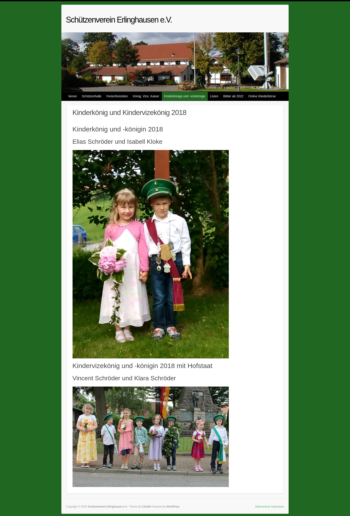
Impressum (277, 506)
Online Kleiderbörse (262, 96)
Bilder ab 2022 (233, 96)
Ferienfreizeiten (117, 96)
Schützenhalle (92, 96)
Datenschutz (262, 506)
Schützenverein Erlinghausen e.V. (119, 19)
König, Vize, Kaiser (146, 96)
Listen (214, 96)
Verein (72, 96)
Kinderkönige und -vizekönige (184, 96)
